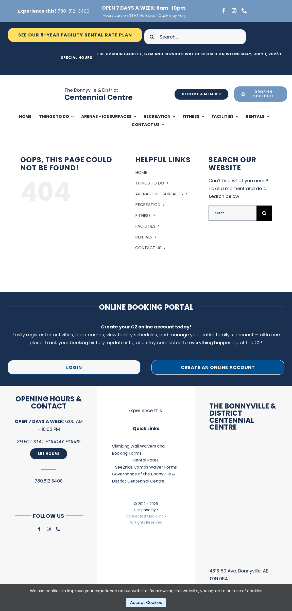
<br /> (243, 503)
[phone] (244, 10)
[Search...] (195, 36)
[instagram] (234, 10)
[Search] (151, 36)
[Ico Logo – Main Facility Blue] (39, 77)
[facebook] (224, 10)
